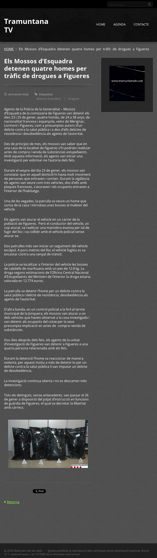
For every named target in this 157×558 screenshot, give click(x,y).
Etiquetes (45, 94)
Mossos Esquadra (49, 99)
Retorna (13, 502)
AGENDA (119, 24)
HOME (100, 24)
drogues (73, 99)
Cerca (149, 4)
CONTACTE (141, 24)
